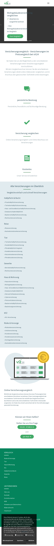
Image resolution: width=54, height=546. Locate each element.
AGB (5, 501)
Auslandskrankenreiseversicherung (16, 343)
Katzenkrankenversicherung (14, 254)
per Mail (26, 436)
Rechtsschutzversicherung (13, 218)
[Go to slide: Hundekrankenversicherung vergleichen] (30, 41)
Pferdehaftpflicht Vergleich (13, 248)
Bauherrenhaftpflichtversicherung (15, 215)
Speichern (20, 540)
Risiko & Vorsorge (9, 458)
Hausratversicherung (11, 281)
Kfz (5, 468)
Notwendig (9, 535)
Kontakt (6, 495)
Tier (5, 461)
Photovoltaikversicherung (13, 300)
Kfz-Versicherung (10, 317)
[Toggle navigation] (48, 3)
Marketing (29, 535)
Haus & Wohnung (9, 465)
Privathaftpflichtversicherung (14, 202)
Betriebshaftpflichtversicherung (15, 268)
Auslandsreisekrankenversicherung (16, 231)
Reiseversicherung (10, 228)
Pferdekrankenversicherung (13, 257)
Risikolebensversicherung (13, 327)
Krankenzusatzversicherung (14, 337)
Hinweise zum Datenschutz (12, 504)
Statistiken (19, 535)
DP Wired (34, 543)
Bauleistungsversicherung (13, 306)
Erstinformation (9, 498)
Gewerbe (7, 474)
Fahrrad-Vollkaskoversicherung (15, 294)
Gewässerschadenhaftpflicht (14, 212)
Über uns (7, 492)
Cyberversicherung (11, 297)
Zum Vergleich (15, 36)
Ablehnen (31, 540)
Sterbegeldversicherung (12, 340)
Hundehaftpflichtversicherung (14, 245)
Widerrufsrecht (9, 507)
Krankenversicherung (11, 334)
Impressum (7, 511)
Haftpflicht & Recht (10, 471)
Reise (6, 477)
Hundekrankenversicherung (13, 251)
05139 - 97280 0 (26, 427)
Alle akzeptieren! (8, 540)
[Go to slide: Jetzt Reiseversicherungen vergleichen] (27, 41)
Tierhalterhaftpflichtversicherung (15, 205)
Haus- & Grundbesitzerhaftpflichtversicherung (19, 288)
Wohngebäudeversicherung (13, 285)
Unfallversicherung (11, 330)
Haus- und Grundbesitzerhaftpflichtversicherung (20, 208)
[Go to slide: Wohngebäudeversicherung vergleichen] (23, 41)
